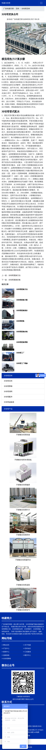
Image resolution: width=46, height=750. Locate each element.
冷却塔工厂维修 (22, 363)
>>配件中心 (27, 655)
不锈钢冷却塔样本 (23, 535)
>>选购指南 (5, 655)
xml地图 (36, 732)
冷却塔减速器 (9, 402)
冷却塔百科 (25, 8)
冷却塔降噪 (8, 386)
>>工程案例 (27, 652)
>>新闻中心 (5, 652)
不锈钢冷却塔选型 (23, 585)
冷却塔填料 (8, 391)
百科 (17, 8)
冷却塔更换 (20, 321)
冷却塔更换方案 (22, 300)
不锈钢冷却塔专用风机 (23, 460)
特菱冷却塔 (6, 3)
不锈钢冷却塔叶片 (23, 510)
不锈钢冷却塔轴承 (23, 485)
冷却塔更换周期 (22, 342)
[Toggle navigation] (41, 3)
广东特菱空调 (8, 8)
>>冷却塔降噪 (6, 658)
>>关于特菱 (27, 645)
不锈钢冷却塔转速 (23, 435)
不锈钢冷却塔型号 (23, 610)
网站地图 (31, 732)
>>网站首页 (5, 645)
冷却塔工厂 (20, 353)
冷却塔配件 (8, 397)
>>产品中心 (5, 648)
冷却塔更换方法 (14, 275)
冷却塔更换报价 (22, 310)
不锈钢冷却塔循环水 (23, 560)
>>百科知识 (27, 648)
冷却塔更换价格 (14, 280)
